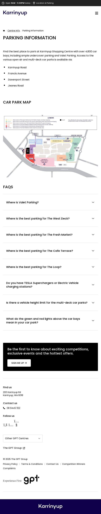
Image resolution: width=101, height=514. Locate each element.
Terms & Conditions (32, 464)
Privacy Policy (10, 464)
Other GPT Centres (16, 438)
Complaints (9, 468)
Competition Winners (73, 464)
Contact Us (52, 464)
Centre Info (14, 30)
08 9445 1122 (13, 408)
